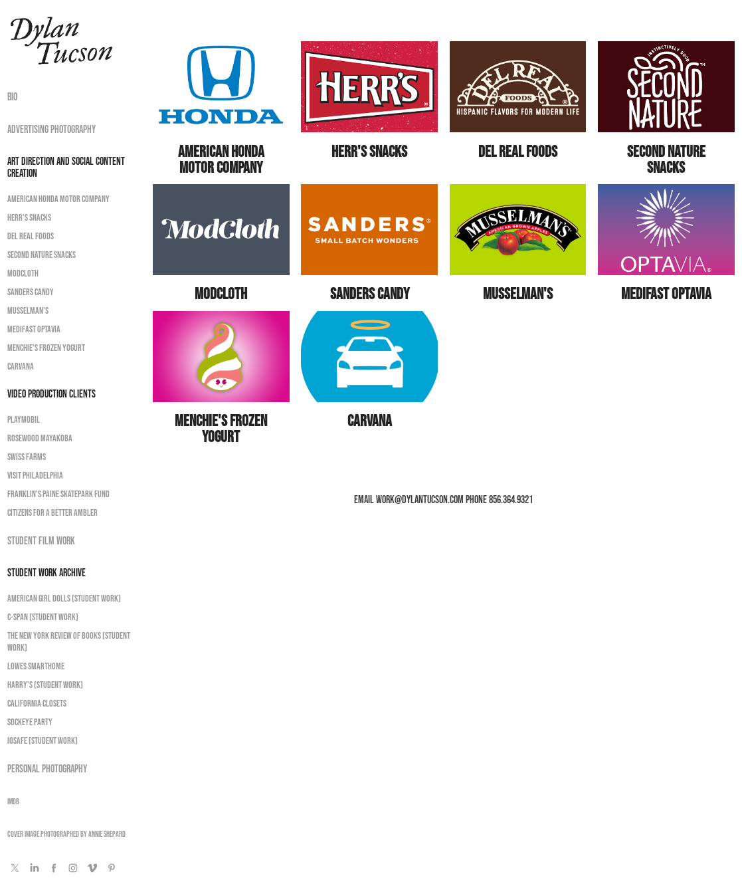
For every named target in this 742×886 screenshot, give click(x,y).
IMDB (13, 801)
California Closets (36, 703)
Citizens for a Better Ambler (52, 512)
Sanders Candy (30, 291)
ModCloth (23, 273)
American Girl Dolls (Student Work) (64, 598)
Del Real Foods (30, 236)
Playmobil (23, 419)
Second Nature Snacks (41, 254)
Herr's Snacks (29, 217)
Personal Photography (47, 768)
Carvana (20, 366)
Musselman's (27, 310)
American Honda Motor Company (58, 198)
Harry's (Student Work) (45, 684)
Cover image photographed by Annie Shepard (66, 834)
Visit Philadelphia (35, 475)
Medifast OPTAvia (33, 329)
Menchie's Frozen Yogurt (46, 347)
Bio (12, 96)
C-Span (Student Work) (42, 616)
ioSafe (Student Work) (42, 740)
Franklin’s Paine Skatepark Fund (58, 494)
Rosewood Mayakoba (39, 438)
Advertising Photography (51, 129)
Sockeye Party (29, 722)
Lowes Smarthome (35, 666)
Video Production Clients (51, 393)
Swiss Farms (26, 456)
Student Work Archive (46, 572)
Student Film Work (41, 540)
